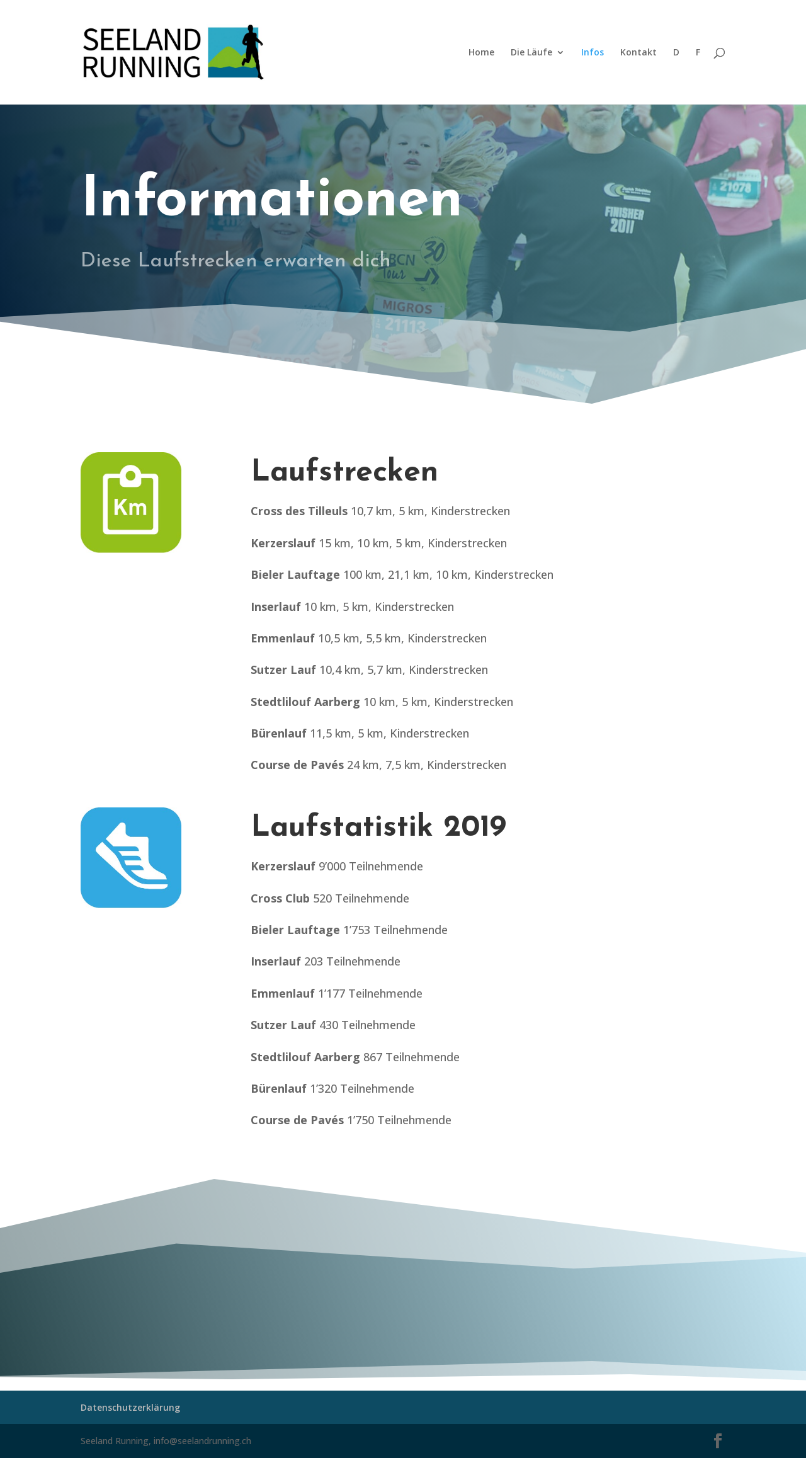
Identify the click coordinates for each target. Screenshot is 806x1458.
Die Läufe (531, 53)
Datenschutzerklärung (130, 1407)
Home (481, 53)
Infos (592, 53)
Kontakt (638, 53)
